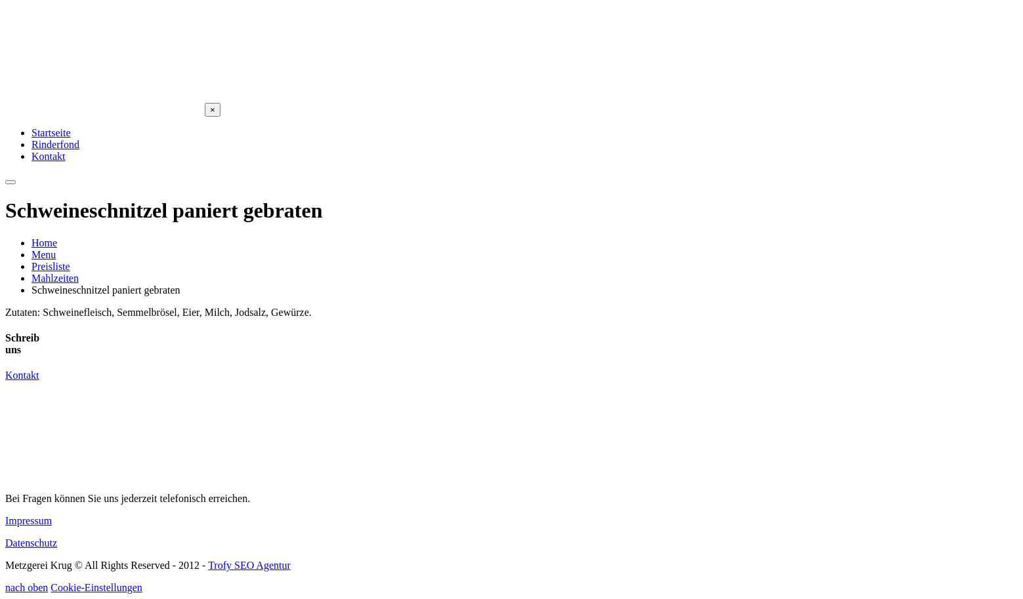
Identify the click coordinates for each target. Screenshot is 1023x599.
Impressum (28, 520)
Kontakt (22, 375)
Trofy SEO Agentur (249, 565)
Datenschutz (31, 543)
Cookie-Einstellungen (96, 587)
